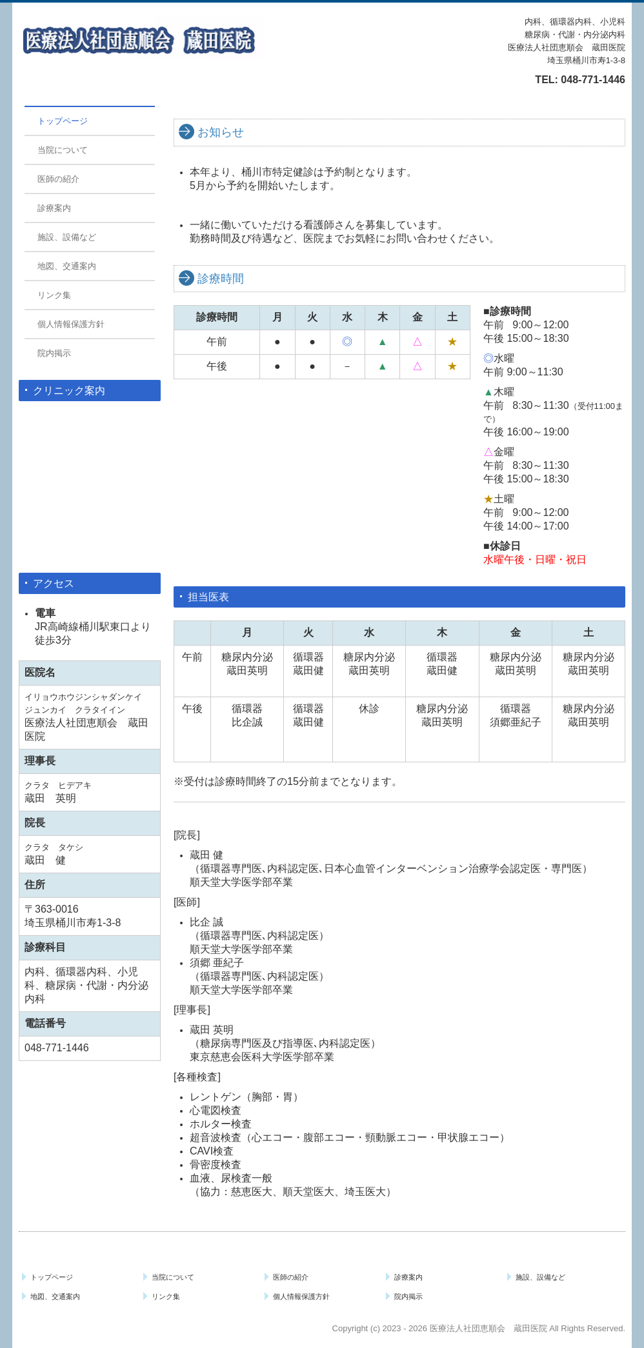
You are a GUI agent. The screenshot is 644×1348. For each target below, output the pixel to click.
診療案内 (54, 208)
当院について (62, 150)
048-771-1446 (593, 79)
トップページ (62, 121)
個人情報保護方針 (71, 324)
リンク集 (54, 295)
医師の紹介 (58, 179)
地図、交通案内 (66, 266)
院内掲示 (54, 353)
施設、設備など (66, 237)
